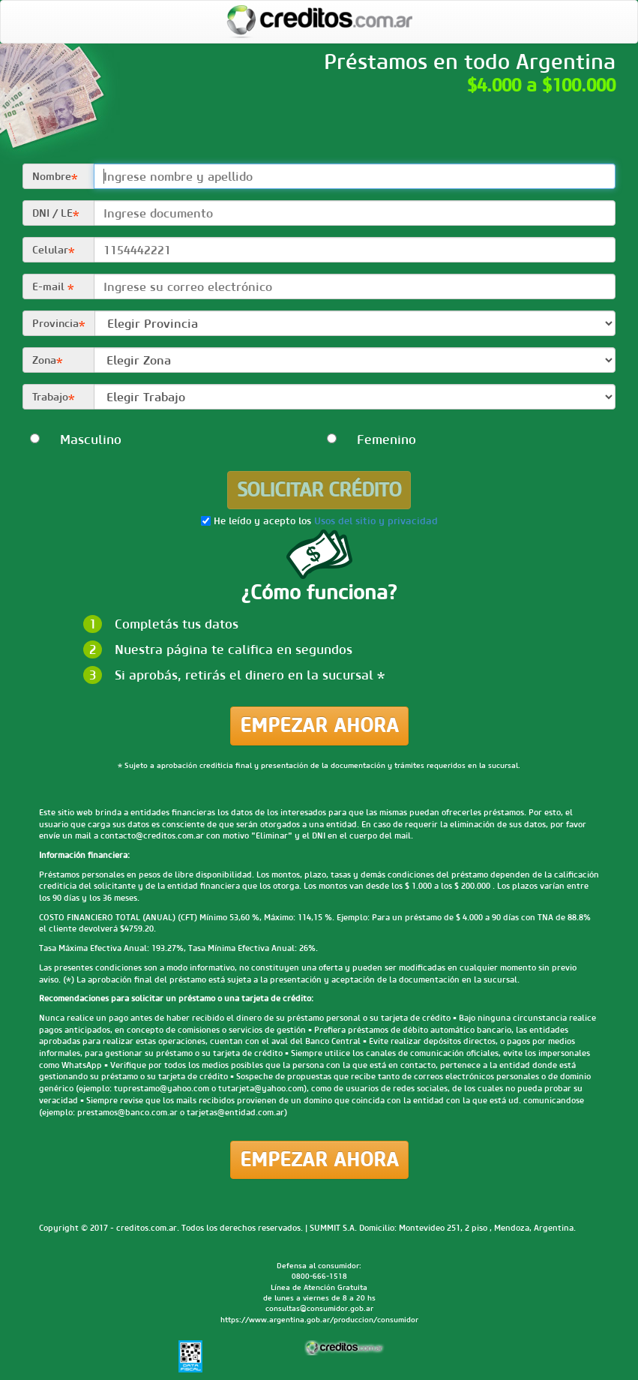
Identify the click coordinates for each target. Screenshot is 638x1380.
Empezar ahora (319, 725)
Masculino (75, 439)
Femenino (372, 439)
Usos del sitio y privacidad (376, 521)
